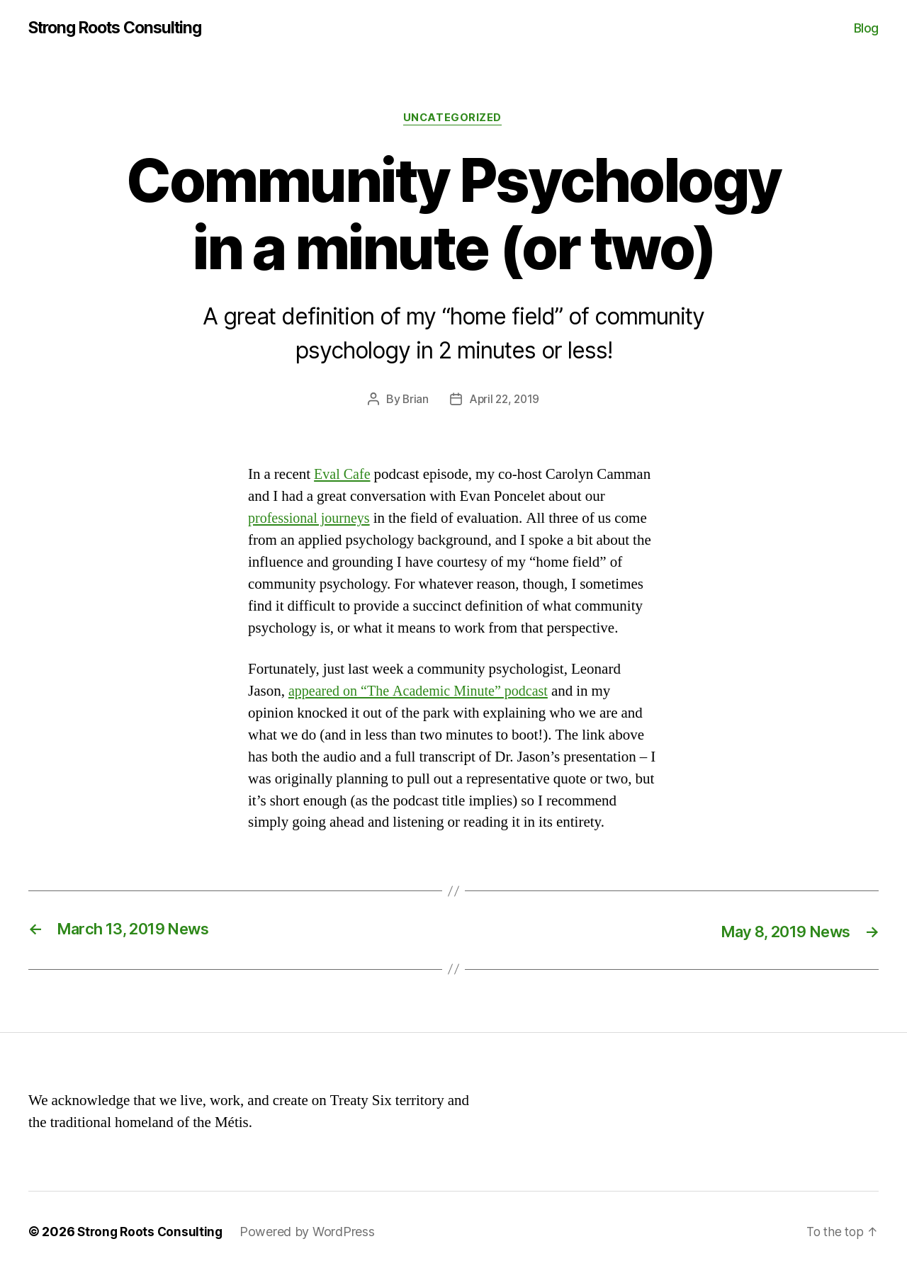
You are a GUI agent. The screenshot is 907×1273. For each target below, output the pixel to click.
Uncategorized (453, 119)
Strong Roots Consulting (121, 28)
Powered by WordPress (311, 1233)
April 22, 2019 (504, 401)
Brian (413, 401)
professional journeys (312, 520)
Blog (866, 28)
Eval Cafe (343, 476)
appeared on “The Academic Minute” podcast (424, 692)
